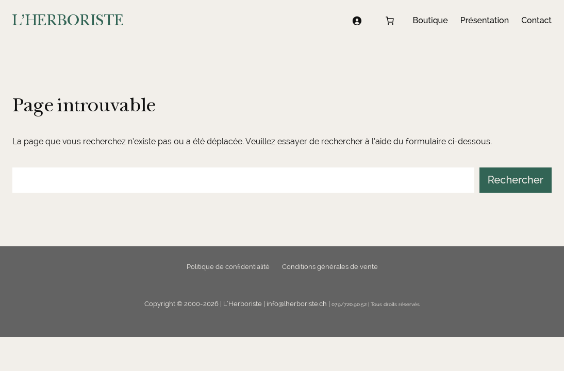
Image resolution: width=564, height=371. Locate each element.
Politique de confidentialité (228, 267)
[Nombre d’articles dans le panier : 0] (389, 20)
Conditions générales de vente (330, 267)
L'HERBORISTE (68, 20)
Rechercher (515, 180)
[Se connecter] (356, 20)
